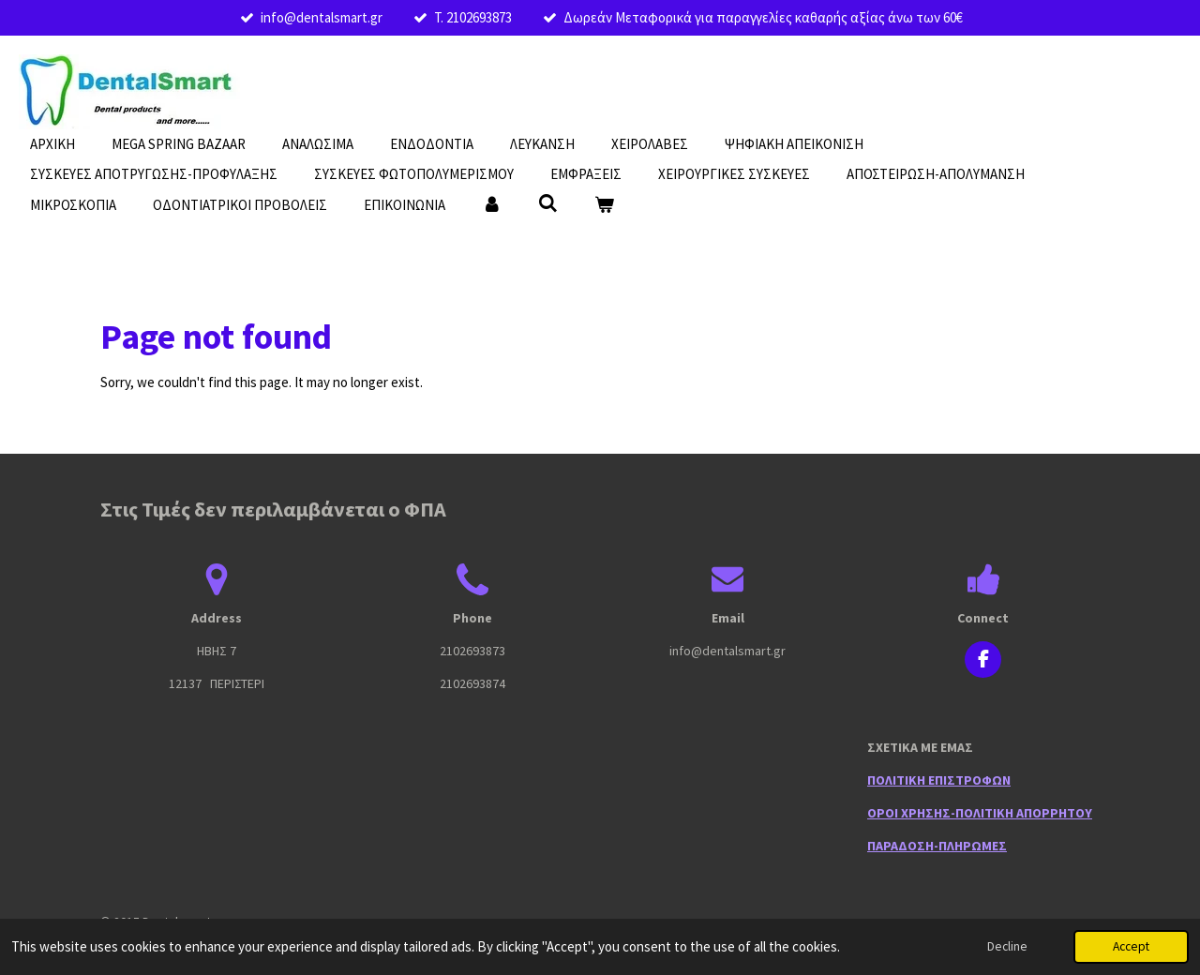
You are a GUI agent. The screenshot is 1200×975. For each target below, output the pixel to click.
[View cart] (604, 205)
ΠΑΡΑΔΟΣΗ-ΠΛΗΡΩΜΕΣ (937, 845)
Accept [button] (1131, 946)
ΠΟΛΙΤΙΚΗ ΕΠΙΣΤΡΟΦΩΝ (939, 780)
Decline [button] (1007, 946)
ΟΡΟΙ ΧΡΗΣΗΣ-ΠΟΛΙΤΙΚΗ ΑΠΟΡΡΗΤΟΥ (979, 812)
